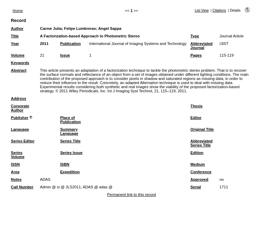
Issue (65, 55)
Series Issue (71, 153)
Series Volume (18, 155)
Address (18, 98)
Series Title (70, 141)
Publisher (19, 118)
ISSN (15, 164)
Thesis (196, 106)
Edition (196, 153)
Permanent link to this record (131, 194)
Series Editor (23, 141)
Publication (70, 44)
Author (17, 28)
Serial (195, 187)
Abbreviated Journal (201, 46)
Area (15, 172)
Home (18, 11)
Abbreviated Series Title (201, 143)
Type (194, 36)
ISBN (65, 164)
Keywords (20, 63)
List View (202, 10)
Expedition (70, 172)
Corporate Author (20, 108)
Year (15, 44)
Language (20, 129)
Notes (16, 179)
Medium (197, 164)
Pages (196, 55)
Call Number (22, 187)
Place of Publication (70, 120)
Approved (199, 179)
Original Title (202, 129)
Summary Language (69, 131)
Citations (219, 10)
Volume (18, 55)
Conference (201, 172)
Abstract (18, 70)
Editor (195, 118)
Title (15, 36)
